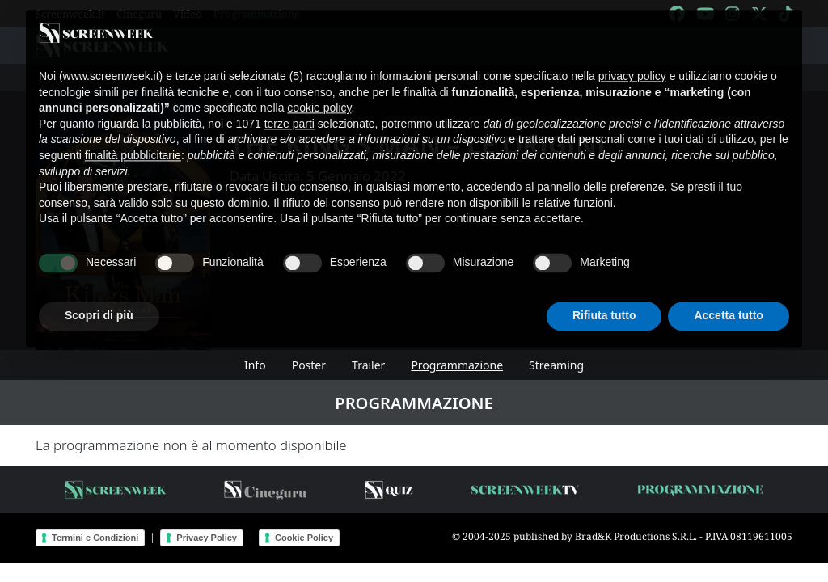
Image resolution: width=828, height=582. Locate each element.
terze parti (289, 109)
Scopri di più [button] (99, 302)
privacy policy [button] (632, 63)
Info (255, 365)
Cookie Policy (304, 537)
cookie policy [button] (319, 94)
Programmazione (457, 365)
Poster (309, 365)
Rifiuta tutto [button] (604, 302)
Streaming (556, 365)
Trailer (368, 365)
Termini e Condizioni (95, 537)
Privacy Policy (206, 537)
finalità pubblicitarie (133, 142)
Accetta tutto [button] (728, 302)
